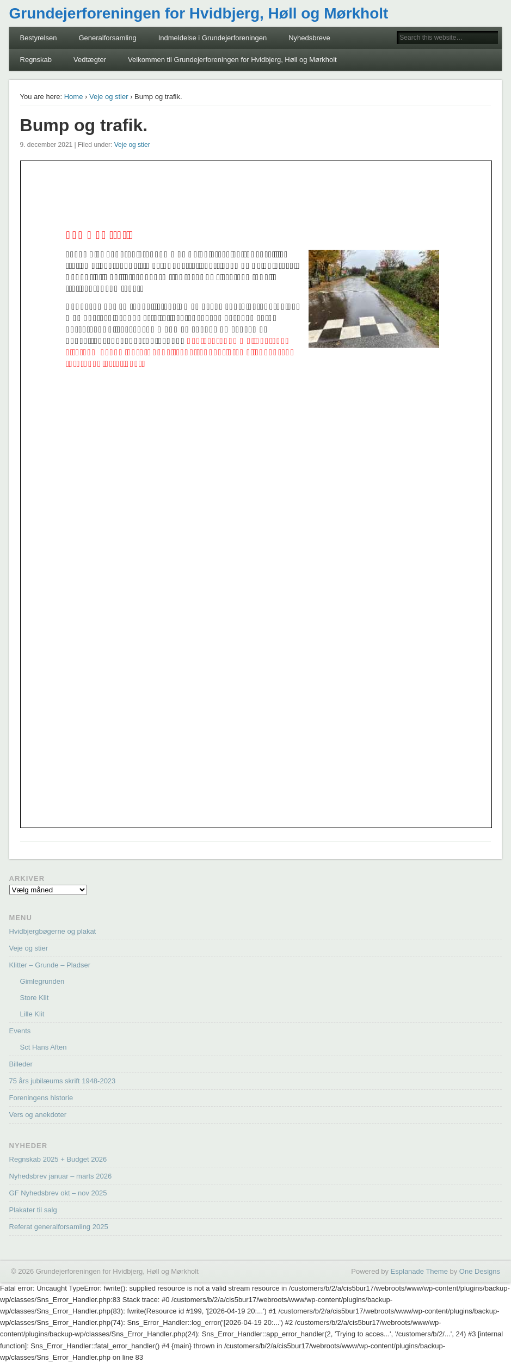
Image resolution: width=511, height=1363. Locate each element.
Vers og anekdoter (38, 1115)
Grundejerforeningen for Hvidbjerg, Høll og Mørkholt (199, 13)
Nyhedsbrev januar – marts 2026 (60, 1176)
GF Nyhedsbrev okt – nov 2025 (58, 1193)
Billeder (21, 1064)
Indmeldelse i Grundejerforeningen (212, 38)
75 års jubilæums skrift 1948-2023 (62, 1081)
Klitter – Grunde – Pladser (50, 965)
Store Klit (34, 998)
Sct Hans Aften (43, 1047)
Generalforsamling (107, 38)
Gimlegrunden (42, 981)
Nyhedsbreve (309, 38)
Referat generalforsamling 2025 (58, 1227)
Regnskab (36, 59)
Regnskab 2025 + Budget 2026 (58, 1159)
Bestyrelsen (38, 38)
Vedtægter (89, 59)
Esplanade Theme (419, 1271)
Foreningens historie (41, 1098)
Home (73, 96)
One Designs (479, 1271)
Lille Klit (32, 1014)
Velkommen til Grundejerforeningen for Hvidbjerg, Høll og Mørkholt (232, 59)
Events (20, 1031)
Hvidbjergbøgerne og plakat (52, 931)
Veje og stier (108, 96)
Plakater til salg (33, 1210)
